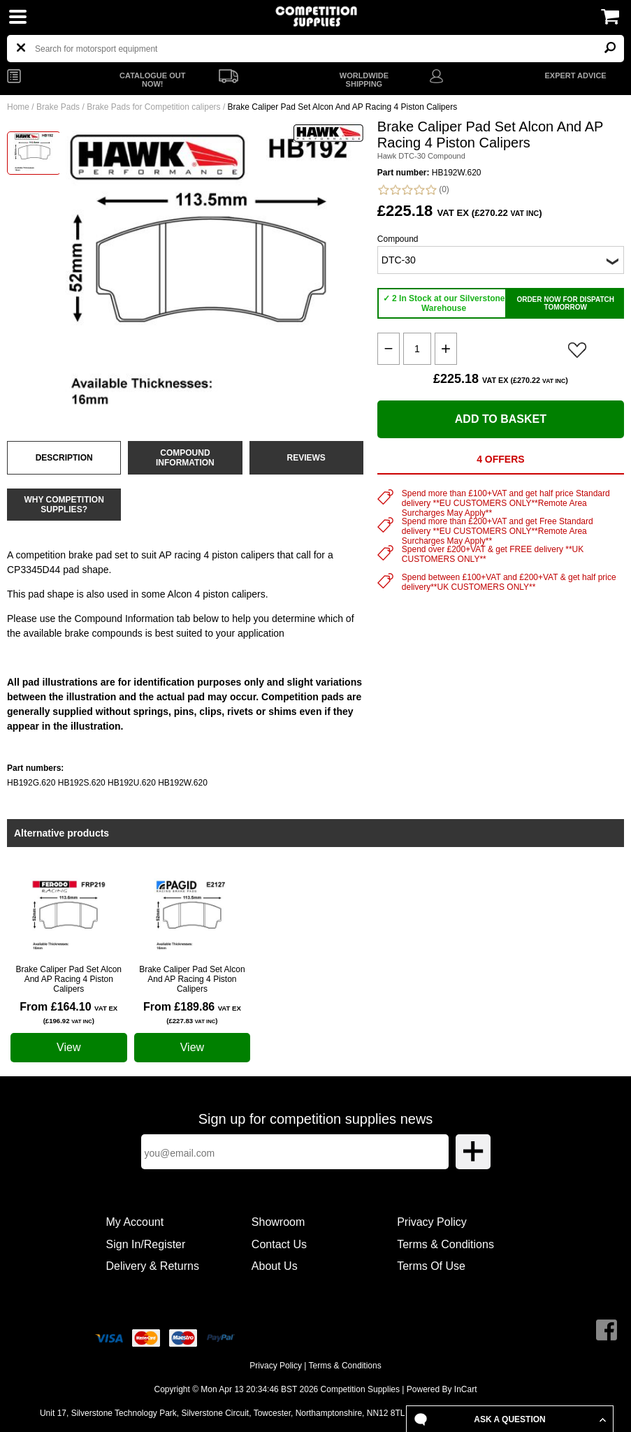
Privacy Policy (432, 1222)
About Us (275, 1266)
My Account (135, 1222)
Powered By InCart (442, 1389)
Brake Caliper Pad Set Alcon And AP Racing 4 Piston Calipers (69, 979)
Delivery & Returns (152, 1266)
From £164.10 (68, 1013)
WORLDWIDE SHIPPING (364, 79)
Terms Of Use (431, 1266)
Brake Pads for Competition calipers (153, 107)
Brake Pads (58, 107)
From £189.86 (192, 1013)
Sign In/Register (146, 1244)
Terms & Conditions (445, 1244)
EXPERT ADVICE (575, 75)
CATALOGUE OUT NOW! (152, 79)
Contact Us (279, 1244)
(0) (413, 190)
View (68, 1047)
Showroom (278, 1222)
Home (18, 107)
